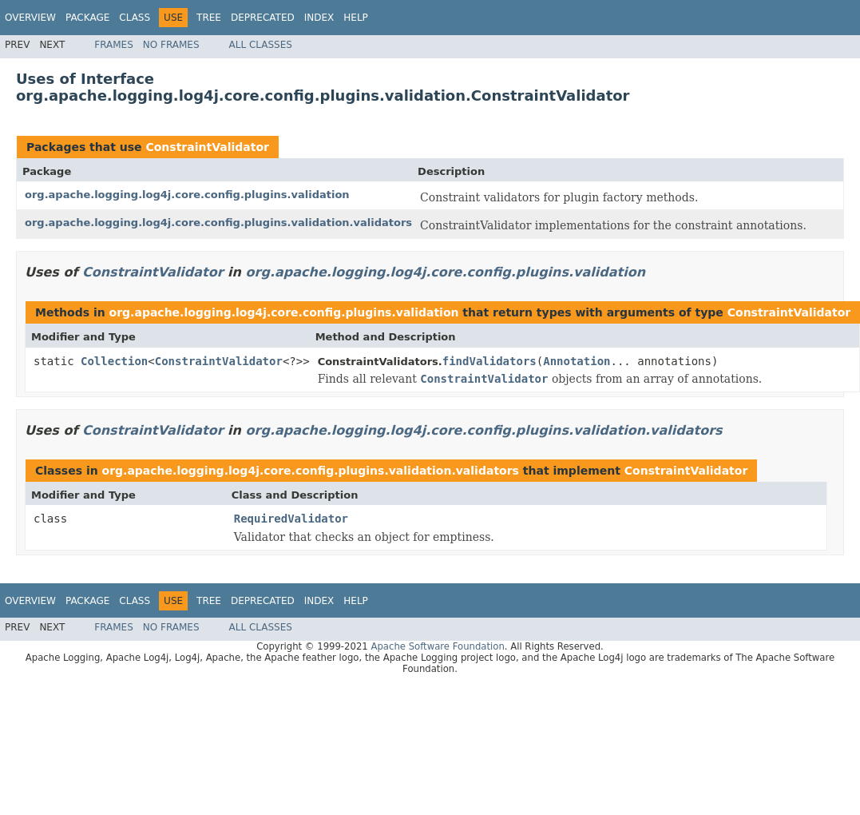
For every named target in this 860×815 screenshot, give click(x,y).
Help (355, 17)
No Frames (171, 44)
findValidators (489, 361)
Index (319, 17)
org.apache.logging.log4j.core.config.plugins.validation (187, 195)
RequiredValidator (291, 518)
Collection (114, 361)
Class (134, 17)
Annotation (576, 361)
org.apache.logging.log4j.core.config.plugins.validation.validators (218, 223)
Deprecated (263, 17)
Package (87, 17)
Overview (30, 17)
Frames (113, 44)
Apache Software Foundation (437, 646)
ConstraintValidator (207, 147)
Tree (208, 17)
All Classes (260, 44)
